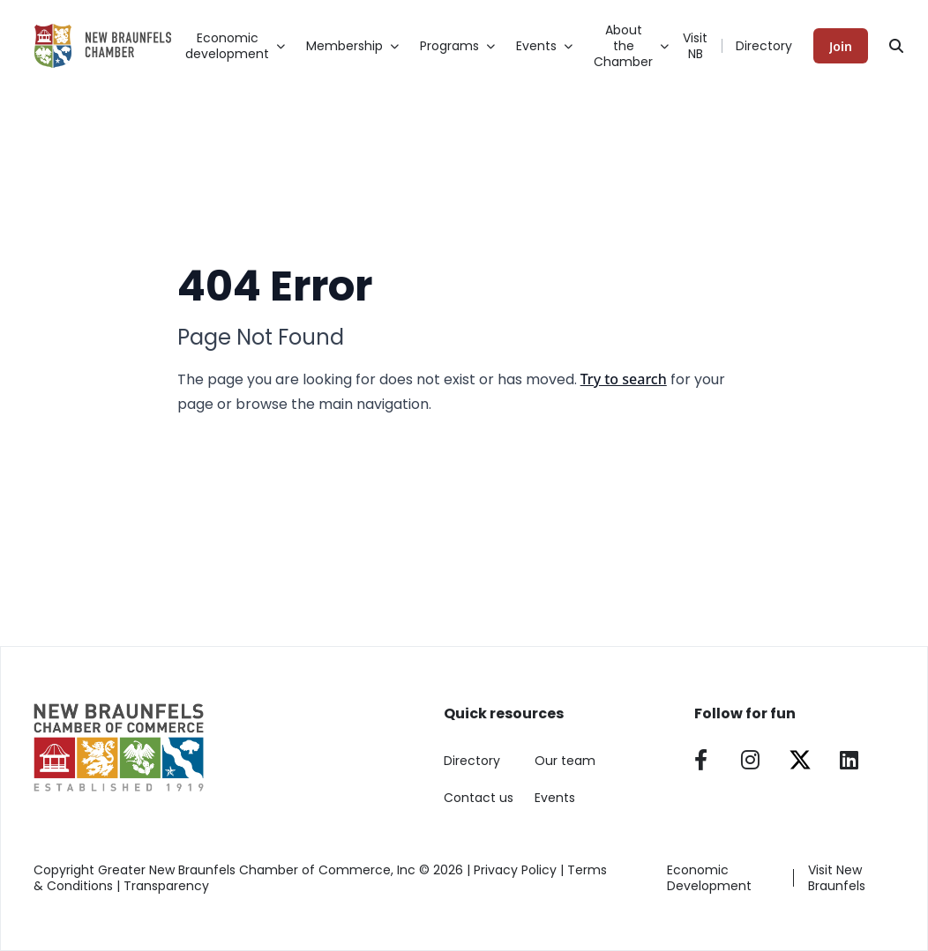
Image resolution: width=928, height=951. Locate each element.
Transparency (166, 886)
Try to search (623, 379)
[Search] (896, 45)
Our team (565, 760)
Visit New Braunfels (836, 878)
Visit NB (695, 46)
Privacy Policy (515, 870)
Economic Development (709, 878)
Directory (764, 46)
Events (555, 797)
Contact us (478, 797)
